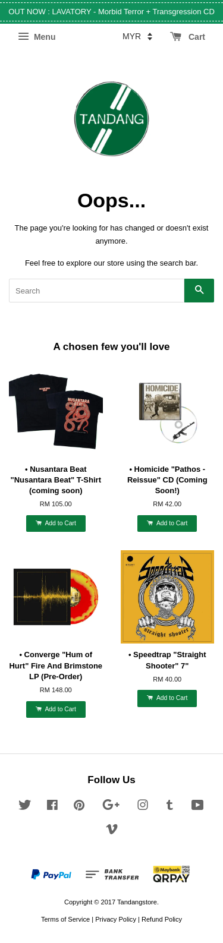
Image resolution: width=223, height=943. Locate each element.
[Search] (96, 290)
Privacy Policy (115, 919)
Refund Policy (162, 919)
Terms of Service (65, 919)
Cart (187, 36)
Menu (36, 36)
